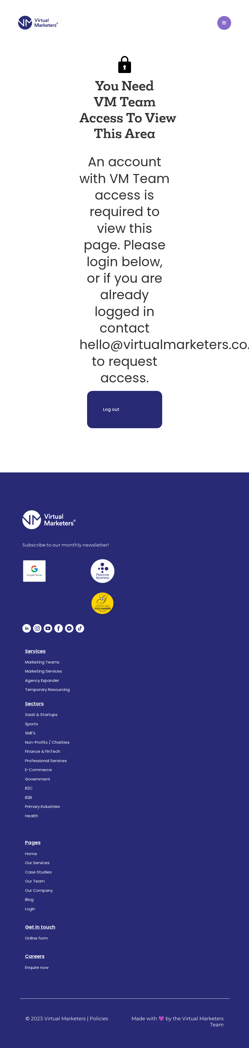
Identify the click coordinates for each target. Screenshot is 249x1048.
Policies (99, 1019)
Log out (111, 409)
